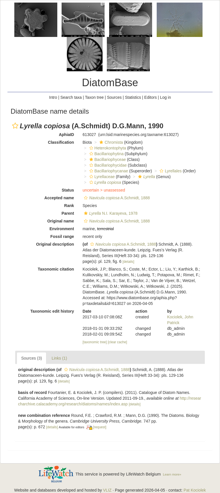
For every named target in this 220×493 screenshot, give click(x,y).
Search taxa (71, 97)
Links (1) (59, 358)
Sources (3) (31, 358)
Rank (69, 205)
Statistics (133, 97)
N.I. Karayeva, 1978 (110, 213)
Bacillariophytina (106, 153)
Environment (62, 228)
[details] (128, 262)
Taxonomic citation (56, 269)
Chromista (110, 142)
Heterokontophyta (107, 148)
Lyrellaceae (101, 176)
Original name (60, 221)
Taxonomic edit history (52, 311)
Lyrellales (170, 171)
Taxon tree (94, 97)
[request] (99, 427)
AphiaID (66, 134)
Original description (55, 244)
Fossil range (62, 236)
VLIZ (107, 490)
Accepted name (59, 198)
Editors (150, 97)
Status (68, 190)
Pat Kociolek (195, 490)
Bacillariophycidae (107, 165)
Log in (165, 97)
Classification (61, 142)
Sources (114, 97)
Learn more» (172, 474)
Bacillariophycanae (108, 171)
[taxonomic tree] (94, 342)
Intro (53, 97)
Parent (68, 213)
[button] (15, 125)
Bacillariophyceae (107, 159)
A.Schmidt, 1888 (116, 198)
